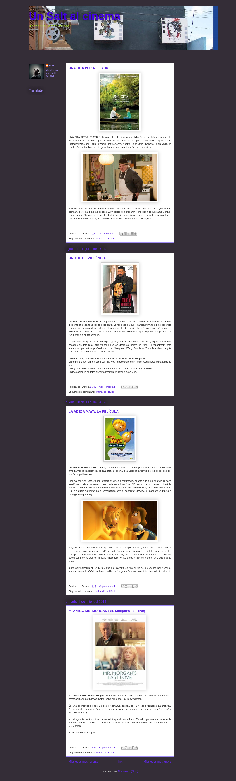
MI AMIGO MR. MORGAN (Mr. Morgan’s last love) (107, 611)
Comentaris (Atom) (128, 771)
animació (100, 591)
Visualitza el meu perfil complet (52, 73)
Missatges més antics (157, 761)
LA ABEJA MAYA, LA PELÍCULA (94, 411)
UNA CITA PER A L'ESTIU (88, 68)
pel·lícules (109, 238)
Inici (120, 761)
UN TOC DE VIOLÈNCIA (87, 258)
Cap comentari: (106, 233)
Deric (52, 65)
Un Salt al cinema (74, 16)
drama (99, 238)
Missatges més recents (83, 761)
